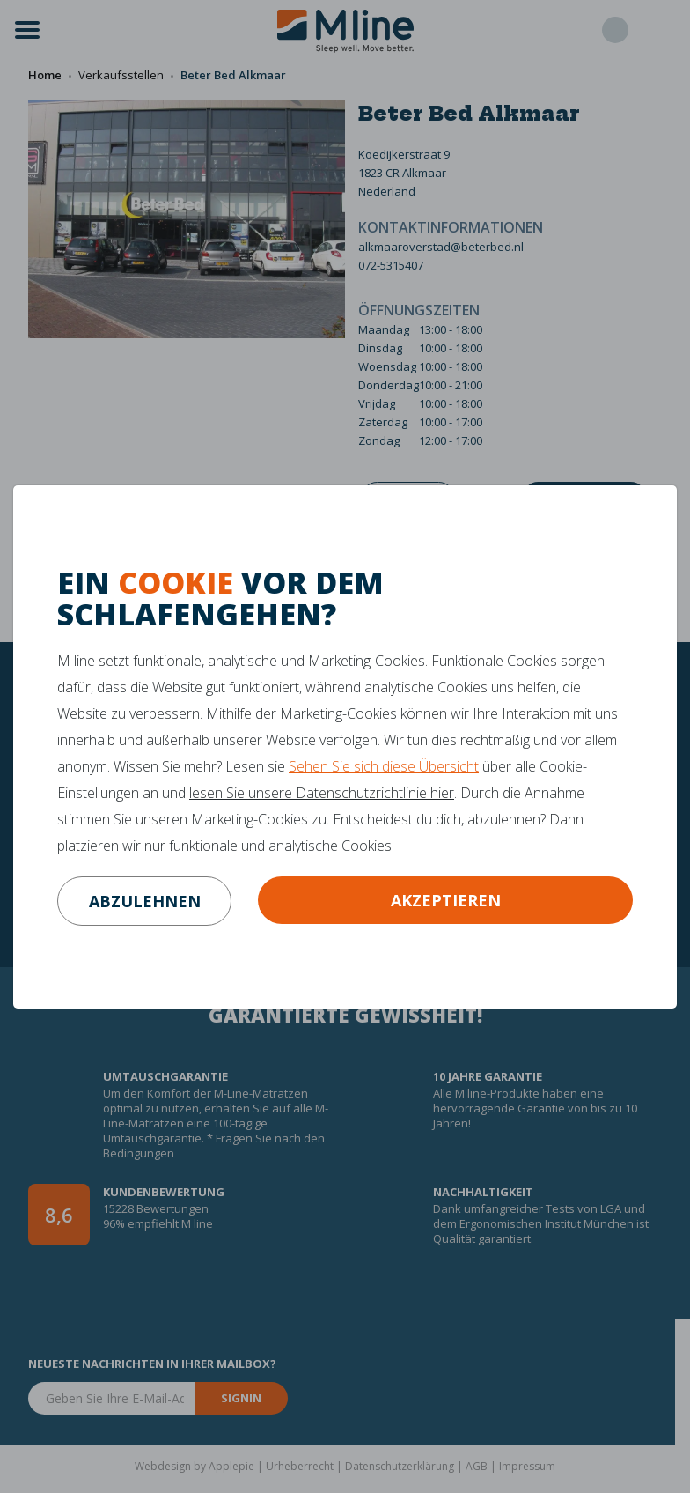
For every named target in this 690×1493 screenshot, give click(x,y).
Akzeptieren (446, 900)
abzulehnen (145, 901)
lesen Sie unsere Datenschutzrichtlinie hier (321, 792)
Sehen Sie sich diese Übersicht (384, 766)
